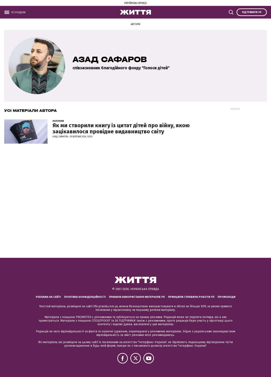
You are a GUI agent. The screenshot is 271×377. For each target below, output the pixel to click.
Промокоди (226, 296)
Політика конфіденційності (85, 296)
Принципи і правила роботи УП (191, 296)
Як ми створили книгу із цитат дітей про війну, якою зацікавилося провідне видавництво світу (121, 128)
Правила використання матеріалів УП (137, 296)
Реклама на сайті (48, 296)
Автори (135, 24)
